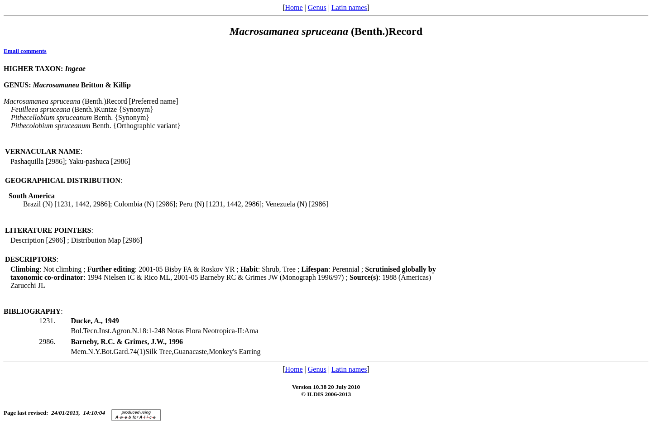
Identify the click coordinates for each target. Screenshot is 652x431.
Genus (317, 7)
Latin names (349, 7)
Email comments (25, 51)
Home (293, 7)
